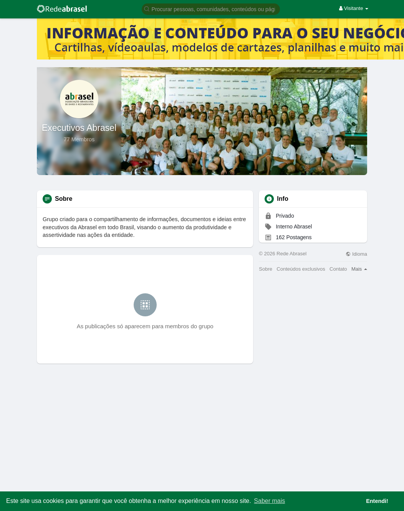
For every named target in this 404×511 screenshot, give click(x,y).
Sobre (265, 268)
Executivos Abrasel (79, 128)
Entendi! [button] (377, 501)
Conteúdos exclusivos (301, 268)
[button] (211, 8)
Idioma (356, 253)
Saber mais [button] (269, 501)
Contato (338, 268)
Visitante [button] (353, 8)
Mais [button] (359, 269)
